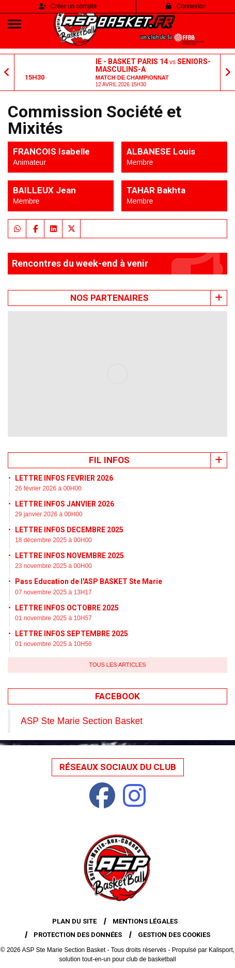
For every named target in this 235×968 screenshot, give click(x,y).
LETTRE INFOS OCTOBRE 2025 (67, 608)
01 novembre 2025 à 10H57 (53, 618)
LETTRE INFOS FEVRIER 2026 (64, 478)
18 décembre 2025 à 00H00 (53, 540)
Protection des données (78, 935)
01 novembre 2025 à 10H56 (53, 644)
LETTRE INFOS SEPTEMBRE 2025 (71, 633)
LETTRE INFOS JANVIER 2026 (64, 504)
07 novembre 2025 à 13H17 (53, 592)
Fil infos (109, 460)
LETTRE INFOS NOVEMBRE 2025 (69, 555)
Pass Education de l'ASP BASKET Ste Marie (88, 581)
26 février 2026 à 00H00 (48, 488)
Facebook (117, 696)
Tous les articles (117, 665)
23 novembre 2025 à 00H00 (53, 566)
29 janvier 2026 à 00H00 (49, 514)
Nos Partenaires (109, 298)
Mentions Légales (145, 921)
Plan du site (74, 921)
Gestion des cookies (174, 935)
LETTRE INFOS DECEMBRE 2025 (69, 530)
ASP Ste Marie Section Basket (82, 721)
